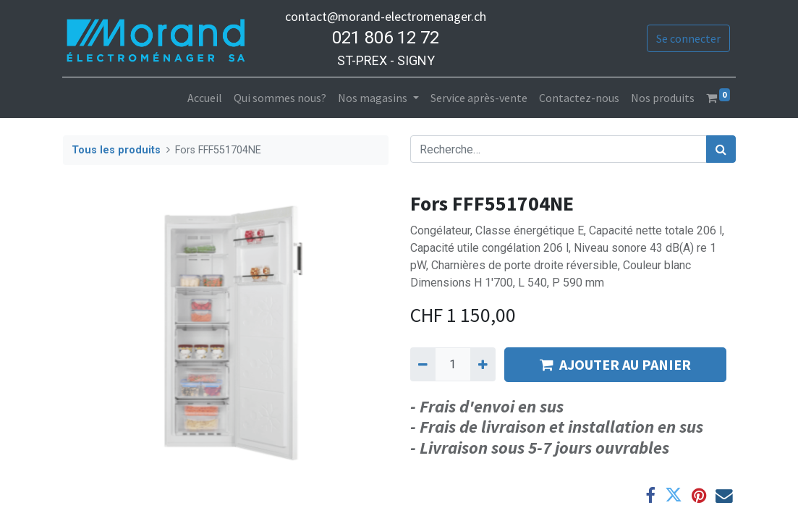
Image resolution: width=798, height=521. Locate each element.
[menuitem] (205, 97)
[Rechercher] (721, 149)
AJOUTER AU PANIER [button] (615, 364)
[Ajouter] (483, 364)
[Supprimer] (423, 364)
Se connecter (687, 38)
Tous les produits (116, 150)
